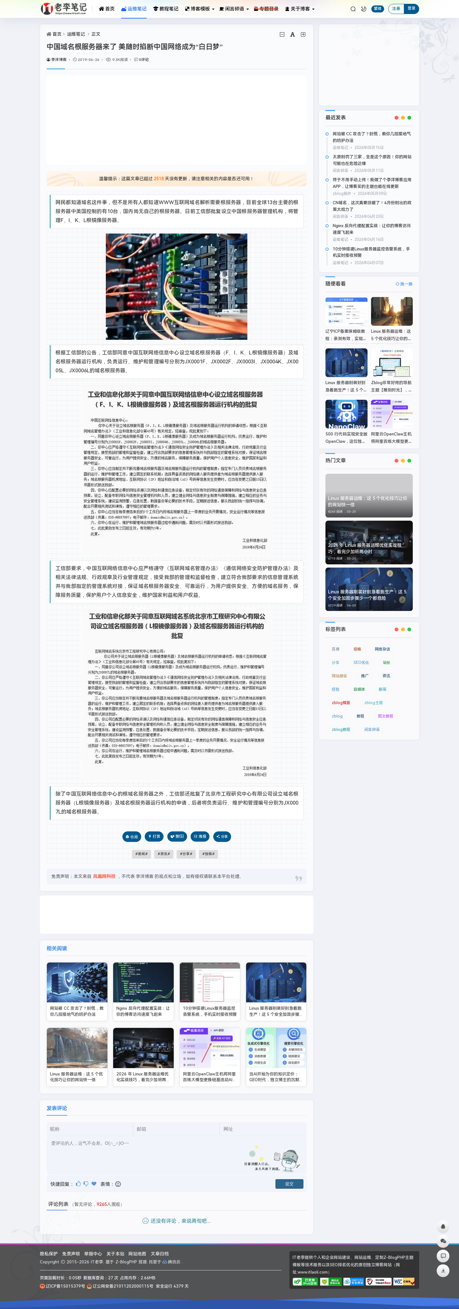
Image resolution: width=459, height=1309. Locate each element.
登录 (411, 8)
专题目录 (266, 9)
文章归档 (160, 1253)
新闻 (141, 854)
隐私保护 (49, 1253)
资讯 (163, 854)
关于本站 (115, 1253)
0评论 (144, 59)
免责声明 (71, 1253)
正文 (95, 34)
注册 (396, 8)
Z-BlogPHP (126, 1262)
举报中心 (93, 1253)
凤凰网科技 (104, 876)
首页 (107, 9)
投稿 (208, 854)
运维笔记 (134, 9)
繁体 (378, 8)
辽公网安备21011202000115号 (120, 1286)
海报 (200, 836)
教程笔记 (165, 9)
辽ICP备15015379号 (62, 1286)
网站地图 (137, 1253)
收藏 (134, 837)
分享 (186, 854)
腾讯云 (171, 1262)
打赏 (154, 836)
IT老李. (97, 1262)
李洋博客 (57, 59)
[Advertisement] (177, 120)
